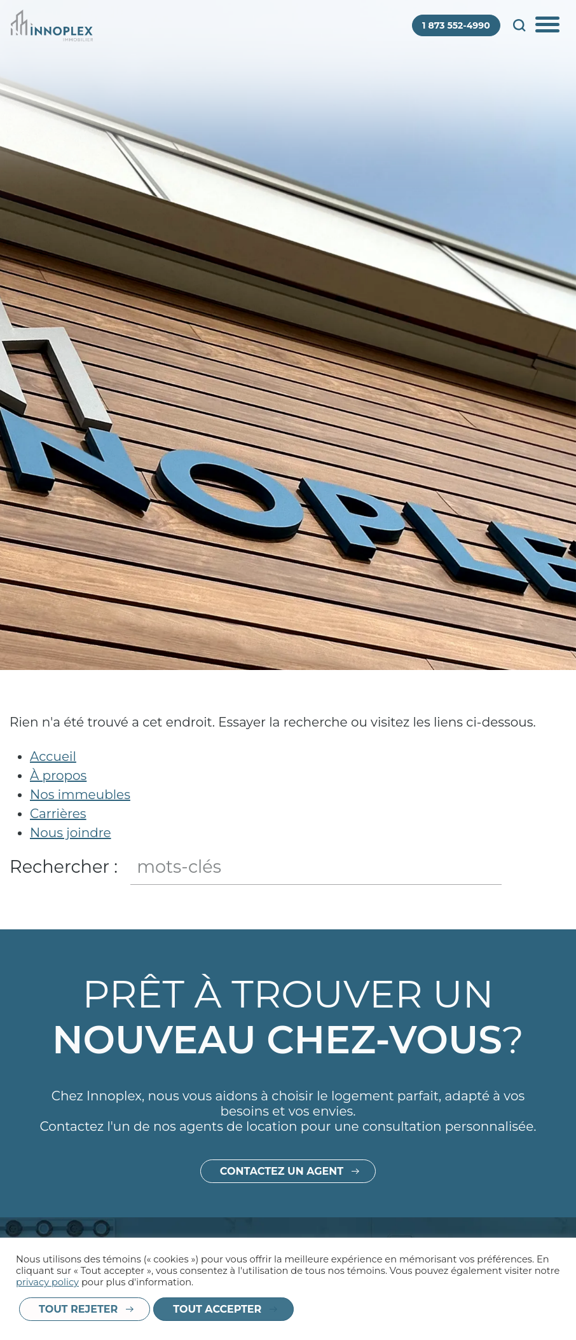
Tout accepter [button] (217, 1309)
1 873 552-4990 (456, 25)
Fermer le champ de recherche (555, 867)
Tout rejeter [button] (78, 1309)
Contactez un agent (281, 1193)
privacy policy (47, 1282)
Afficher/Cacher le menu (548, 25)
